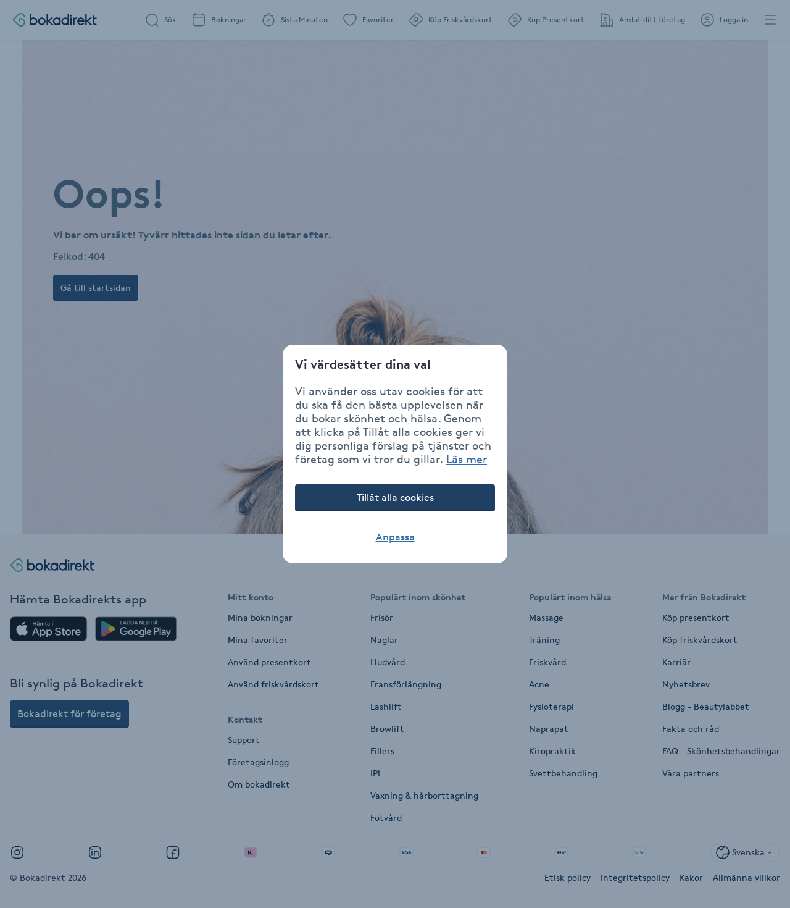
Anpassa (395, 537)
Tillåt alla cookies (395, 497)
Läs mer (466, 459)
